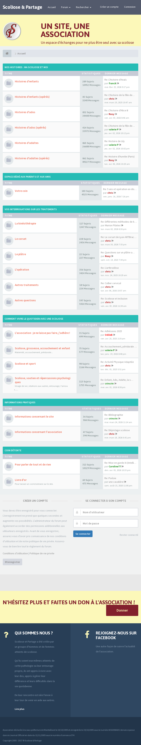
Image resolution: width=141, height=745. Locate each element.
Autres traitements (27, 285)
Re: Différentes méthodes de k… (119, 221)
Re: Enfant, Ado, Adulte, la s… (117, 379)
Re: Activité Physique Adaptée (117, 362)
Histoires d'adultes (27, 143)
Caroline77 (115, 466)
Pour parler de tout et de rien (33, 464)
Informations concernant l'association (38, 432)
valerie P (113, 129)
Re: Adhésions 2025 (111, 331)
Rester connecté (127, 535)
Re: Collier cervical (111, 283)
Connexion (129, 6)
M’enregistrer (12, 562)
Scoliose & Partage (22, 7)
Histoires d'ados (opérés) (30, 127)
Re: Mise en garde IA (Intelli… (120, 462)
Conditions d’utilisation (15, 553)
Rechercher (83, 7)
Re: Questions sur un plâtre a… (118, 252)
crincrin (109, 383)
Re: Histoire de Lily (114, 141)
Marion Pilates (112, 225)
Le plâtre (20, 254)
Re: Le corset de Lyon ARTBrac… (118, 237)
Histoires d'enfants (27, 81)
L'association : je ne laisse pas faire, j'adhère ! (42, 333)
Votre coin (21, 191)
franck (112, 83)
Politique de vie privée (42, 553)
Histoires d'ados (25, 112)
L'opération (22, 269)
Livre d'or (21, 480)
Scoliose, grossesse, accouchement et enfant (42, 348)
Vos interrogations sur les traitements (31, 209)
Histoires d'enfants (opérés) (32, 96)
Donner (122, 610)
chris (111, 98)
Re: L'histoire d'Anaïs (115, 79)
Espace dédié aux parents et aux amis (28, 176)
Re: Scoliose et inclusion (114, 298)
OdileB (108, 334)
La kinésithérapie (25, 223)
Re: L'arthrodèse (110, 267)
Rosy (111, 114)
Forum (65, 7)
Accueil (52, 7)
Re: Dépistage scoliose (117, 430)
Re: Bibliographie (113, 414)
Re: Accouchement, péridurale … (119, 346)
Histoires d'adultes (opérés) (32, 158)
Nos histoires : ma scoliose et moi (26, 67)
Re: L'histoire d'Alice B (116, 110)
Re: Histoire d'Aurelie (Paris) (119, 156)
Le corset (20, 239)
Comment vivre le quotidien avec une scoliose (34, 318)
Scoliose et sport (25, 363)
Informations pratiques (20, 402)
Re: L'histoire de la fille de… (119, 95)
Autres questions (25, 300)
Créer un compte (109, 6)
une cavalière (116, 481)
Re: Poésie (110, 478)
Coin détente (13, 450)
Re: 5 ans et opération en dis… (120, 189)
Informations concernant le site (34, 416)
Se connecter (82, 533)
